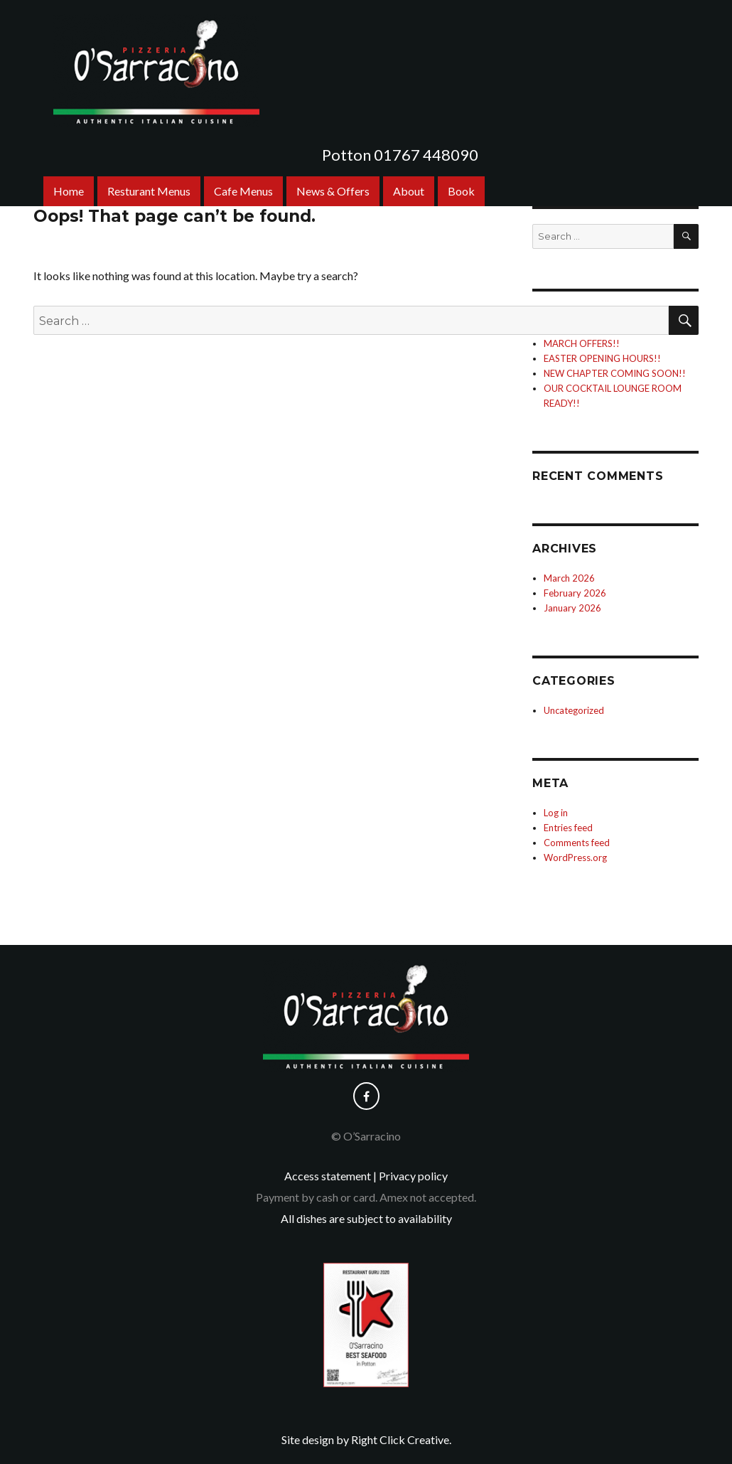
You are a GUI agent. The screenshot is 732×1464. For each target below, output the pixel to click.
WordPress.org (575, 857)
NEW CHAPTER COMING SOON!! (615, 373)
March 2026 (569, 578)
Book (461, 191)
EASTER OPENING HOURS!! (602, 358)
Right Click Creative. (401, 1439)
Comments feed (577, 842)
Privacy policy (413, 1175)
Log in (556, 812)
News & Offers (333, 191)
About (408, 191)
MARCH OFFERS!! (582, 343)
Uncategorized (574, 710)
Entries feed (568, 827)
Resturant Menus (148, 191)
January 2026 (572, 608)
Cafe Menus (243, 191)
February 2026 (575, 593)
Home (68, 191)
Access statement (327, 1175)
